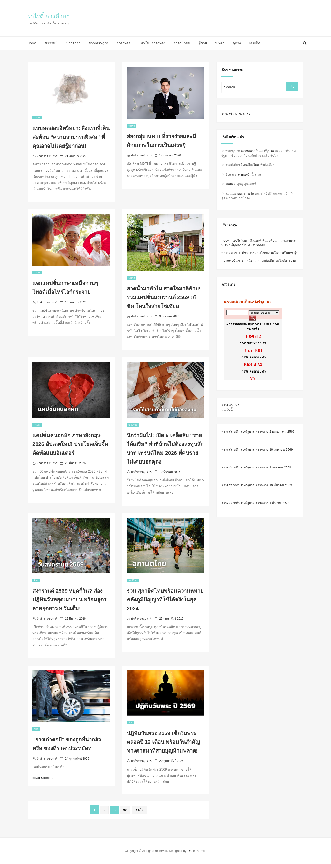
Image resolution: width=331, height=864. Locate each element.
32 (125, 810)
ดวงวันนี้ (227, 410)
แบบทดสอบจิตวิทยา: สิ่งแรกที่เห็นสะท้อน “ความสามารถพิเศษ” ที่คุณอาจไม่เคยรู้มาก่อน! (71, 137)
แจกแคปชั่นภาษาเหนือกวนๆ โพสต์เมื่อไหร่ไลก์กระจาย (258, 260)
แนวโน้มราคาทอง (151, 43)
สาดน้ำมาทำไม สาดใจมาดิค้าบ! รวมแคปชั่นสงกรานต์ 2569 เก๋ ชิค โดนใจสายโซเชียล (163, 297)
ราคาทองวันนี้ (244, 174)
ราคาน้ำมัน (181, 43)
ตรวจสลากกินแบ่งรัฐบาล (257, 151)
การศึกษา (132, 580)
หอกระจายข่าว (235, 113)
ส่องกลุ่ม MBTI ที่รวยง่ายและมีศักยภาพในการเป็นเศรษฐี (259, 253)
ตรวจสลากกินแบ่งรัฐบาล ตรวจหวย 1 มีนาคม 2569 (255, 503)
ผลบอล (231, 184)
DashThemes (197, 851)
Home (32, 43)
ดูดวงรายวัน (246, 193)
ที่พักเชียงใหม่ (250, 165)
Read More (42, 778)
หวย (238, 405)
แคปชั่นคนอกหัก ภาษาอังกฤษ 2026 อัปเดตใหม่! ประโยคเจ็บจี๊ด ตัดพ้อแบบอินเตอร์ (70, 444)
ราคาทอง (123, 43)
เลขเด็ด (254, 43)
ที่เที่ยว (220, 43)
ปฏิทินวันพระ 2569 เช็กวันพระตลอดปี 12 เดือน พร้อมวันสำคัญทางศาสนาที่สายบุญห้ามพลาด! (163, 742)
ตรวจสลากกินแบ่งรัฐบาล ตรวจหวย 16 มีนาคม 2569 (256, 485)
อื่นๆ (36, 580)
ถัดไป (139, 810)
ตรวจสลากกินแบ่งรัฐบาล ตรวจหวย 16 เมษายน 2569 (257, 449)
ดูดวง (237, 43)
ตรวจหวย (227, 405)
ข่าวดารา (73, 43)
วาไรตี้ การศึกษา (49, 16)
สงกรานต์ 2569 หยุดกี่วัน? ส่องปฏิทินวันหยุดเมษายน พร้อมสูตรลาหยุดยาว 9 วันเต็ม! (69, 600)
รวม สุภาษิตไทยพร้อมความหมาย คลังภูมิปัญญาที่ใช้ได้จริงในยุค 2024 (165, 600)
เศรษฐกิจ (132, 425)
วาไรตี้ (37, 118)
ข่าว (36, 729)
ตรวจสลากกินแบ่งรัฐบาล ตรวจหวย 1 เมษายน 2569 (256, 467)
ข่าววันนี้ (51, 43)
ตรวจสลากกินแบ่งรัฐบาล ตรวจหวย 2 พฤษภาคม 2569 (257, 431)
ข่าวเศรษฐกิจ (98, 43)
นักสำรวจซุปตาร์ (47, 156)
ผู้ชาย (203, 43)
